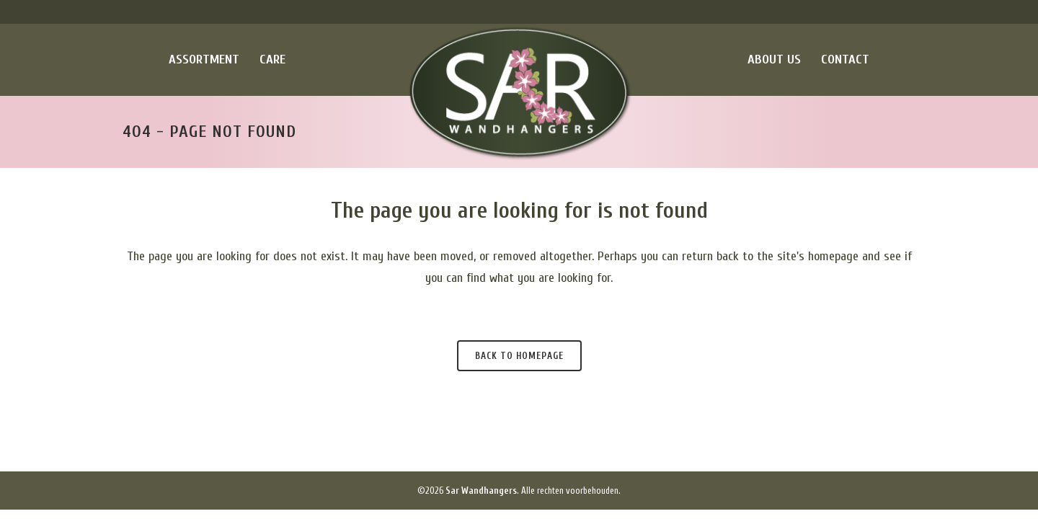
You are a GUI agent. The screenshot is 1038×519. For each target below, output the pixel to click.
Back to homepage (519, 355)
